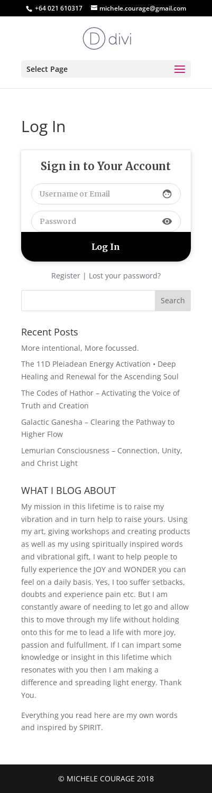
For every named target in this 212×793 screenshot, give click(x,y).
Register (65, 275)
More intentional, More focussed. (80, 348)
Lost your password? (125, 275)
